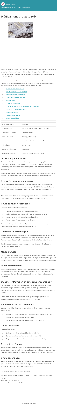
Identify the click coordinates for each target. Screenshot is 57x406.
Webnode (33, 403)
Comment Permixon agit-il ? (15, 97)
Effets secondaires (12, 118)
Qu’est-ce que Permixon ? (15, 89)
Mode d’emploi (11, 100)
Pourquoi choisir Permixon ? (15, 95)
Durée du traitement (13, 103)
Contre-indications (12, 112)
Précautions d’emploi (13, 115)
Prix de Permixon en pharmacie (16, 92)
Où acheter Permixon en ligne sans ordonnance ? (22, 106)
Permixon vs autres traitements (16, 109)
